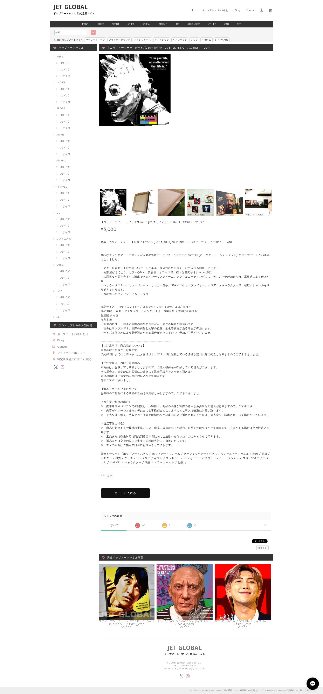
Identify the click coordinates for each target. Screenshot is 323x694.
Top (194, 10)
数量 (103, 475)
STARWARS (221, 39)
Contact (250, 10)
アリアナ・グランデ (119, 39)
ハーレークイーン (95, 39)
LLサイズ (65, 75)
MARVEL (163, 24)
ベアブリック (180, 39)
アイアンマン (161, 39)
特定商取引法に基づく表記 (74, 359)
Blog (237, 10)
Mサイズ (65, 62)
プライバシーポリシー (71, 352)
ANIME (131, 24)
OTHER (212, 24)
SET (239, 24)
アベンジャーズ (142, 39)
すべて (114, 525)
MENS (85, 24)
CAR (226, 24)
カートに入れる (125, 493)
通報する (262, 547)
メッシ (194, 39)
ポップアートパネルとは (215, 10)
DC (177, 24)
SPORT (115, 24)
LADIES (100, 24)
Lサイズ (64, 69)
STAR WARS (193, 24)
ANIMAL (147, 24)
